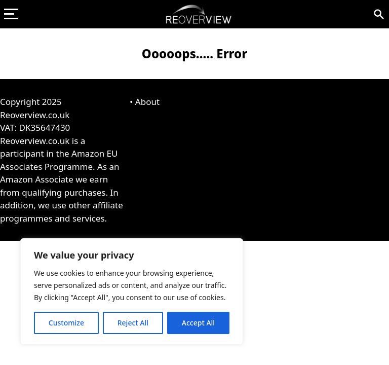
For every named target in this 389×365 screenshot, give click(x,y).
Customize (66, 322)
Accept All (198, 322)
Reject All (133, 322)
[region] (131, 291)
